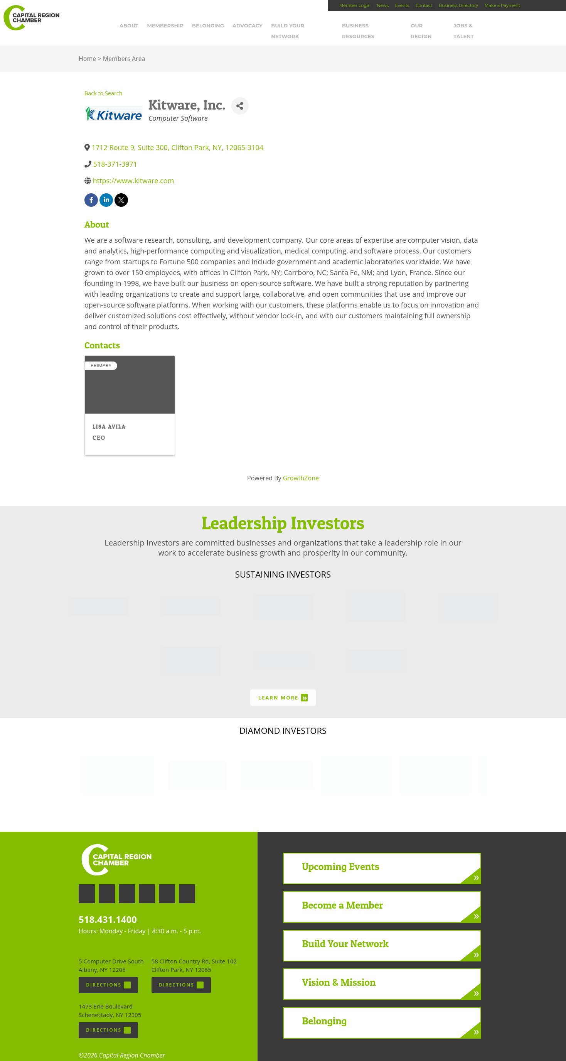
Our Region (430, 26)
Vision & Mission (339, 972)
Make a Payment (502, 5)
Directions (108, 974)
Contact (424, 5)
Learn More (283, 687)
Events (402, 5)
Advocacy (249, 26)
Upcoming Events (340, 856)
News (383, 5)
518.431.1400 (108, 908)
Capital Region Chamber (31, 18)
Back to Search (103, 82)
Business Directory (458, 5)
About (130, 26)
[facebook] (91, 189)
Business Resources (374, 26)
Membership (167, 26)
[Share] (240, 95)
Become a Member (342, 894)
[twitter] (121, 189)
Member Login (355, 5)
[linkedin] (106, 189)
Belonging (210, 26)
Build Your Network (304, 26)
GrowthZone (301, 467)
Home (87, 48)
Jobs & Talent (475, 26)
